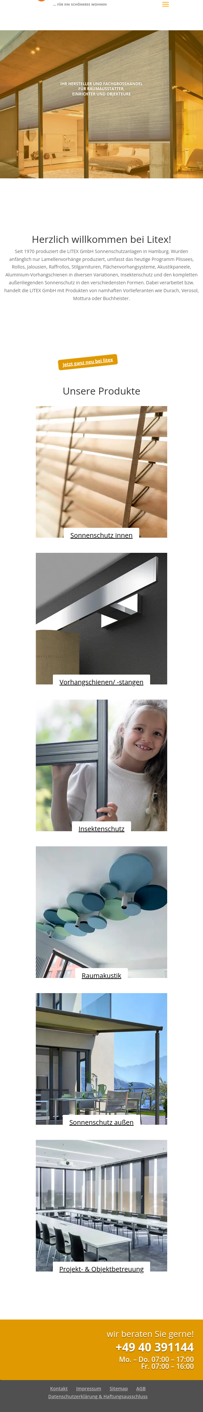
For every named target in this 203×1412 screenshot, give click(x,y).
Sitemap (119, 1388)
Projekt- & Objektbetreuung (101, 1269)
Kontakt (59, 1388)
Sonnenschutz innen (101, 535)
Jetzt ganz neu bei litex (87, 362)
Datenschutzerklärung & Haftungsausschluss (98, 1396)
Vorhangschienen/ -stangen (101, 682)
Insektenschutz (101, 828)
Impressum (88, 1388)
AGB (141, 1388)
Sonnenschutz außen (101, 1122)
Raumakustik (101, 975)
